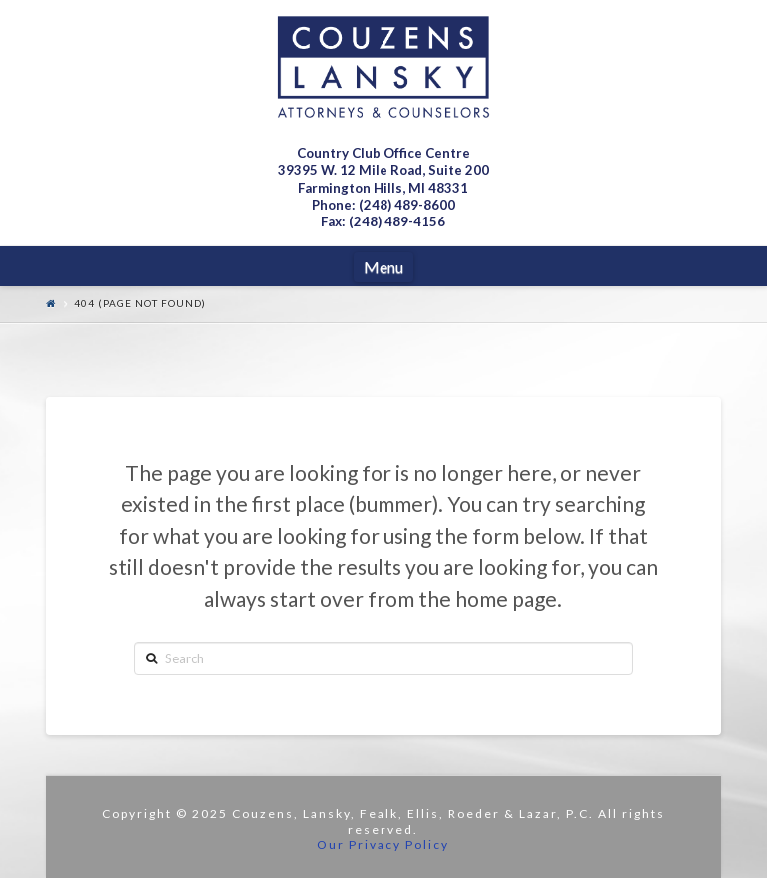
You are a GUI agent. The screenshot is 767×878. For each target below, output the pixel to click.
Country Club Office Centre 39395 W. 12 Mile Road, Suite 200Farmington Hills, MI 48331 (383, 170)
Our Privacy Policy (383, 844)
